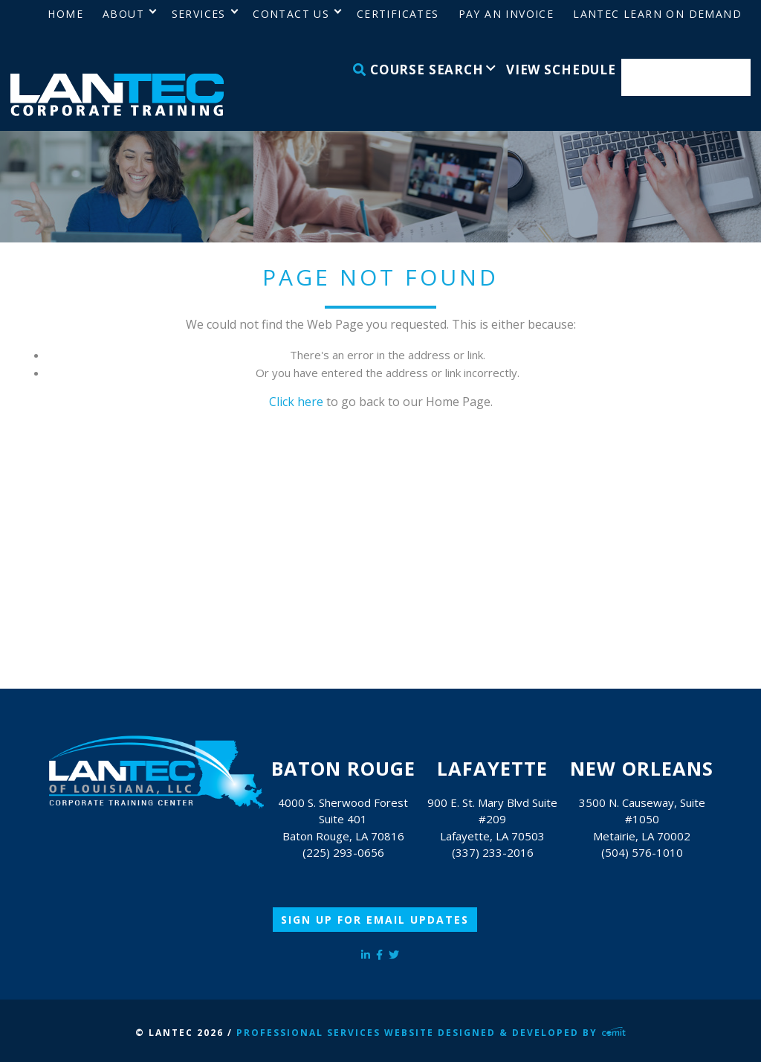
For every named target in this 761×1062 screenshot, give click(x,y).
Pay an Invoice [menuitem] (506, 14)
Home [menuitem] (65, 14)
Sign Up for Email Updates (375, 920)
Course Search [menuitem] (418, 69)
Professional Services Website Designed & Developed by (431, 1032)
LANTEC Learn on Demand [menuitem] (657, 14)
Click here (296, 401)
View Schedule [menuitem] (561, 69)
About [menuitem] (123, 14)
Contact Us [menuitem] (291, 14)
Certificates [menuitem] (398, 14)
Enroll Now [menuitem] (686, 77)
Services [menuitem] (199, 14)
